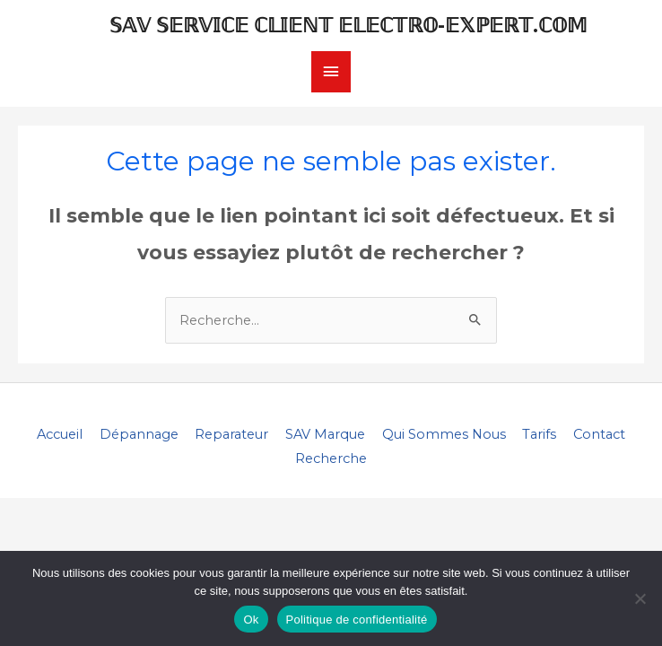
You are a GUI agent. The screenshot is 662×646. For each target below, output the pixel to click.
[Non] (640, 598)
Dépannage (139, 434)
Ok (250, 619)
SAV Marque (325, 434)
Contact (599, 434)
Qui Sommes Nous (444, 434)
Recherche (331, 458)
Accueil (60, 434)
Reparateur (231, 434)
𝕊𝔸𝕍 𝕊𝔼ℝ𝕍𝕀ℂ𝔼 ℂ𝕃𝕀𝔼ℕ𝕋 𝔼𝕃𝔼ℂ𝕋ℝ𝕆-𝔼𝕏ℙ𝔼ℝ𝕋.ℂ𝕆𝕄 (348, 25)
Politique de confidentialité (357, 619)
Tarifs (539, 434)
